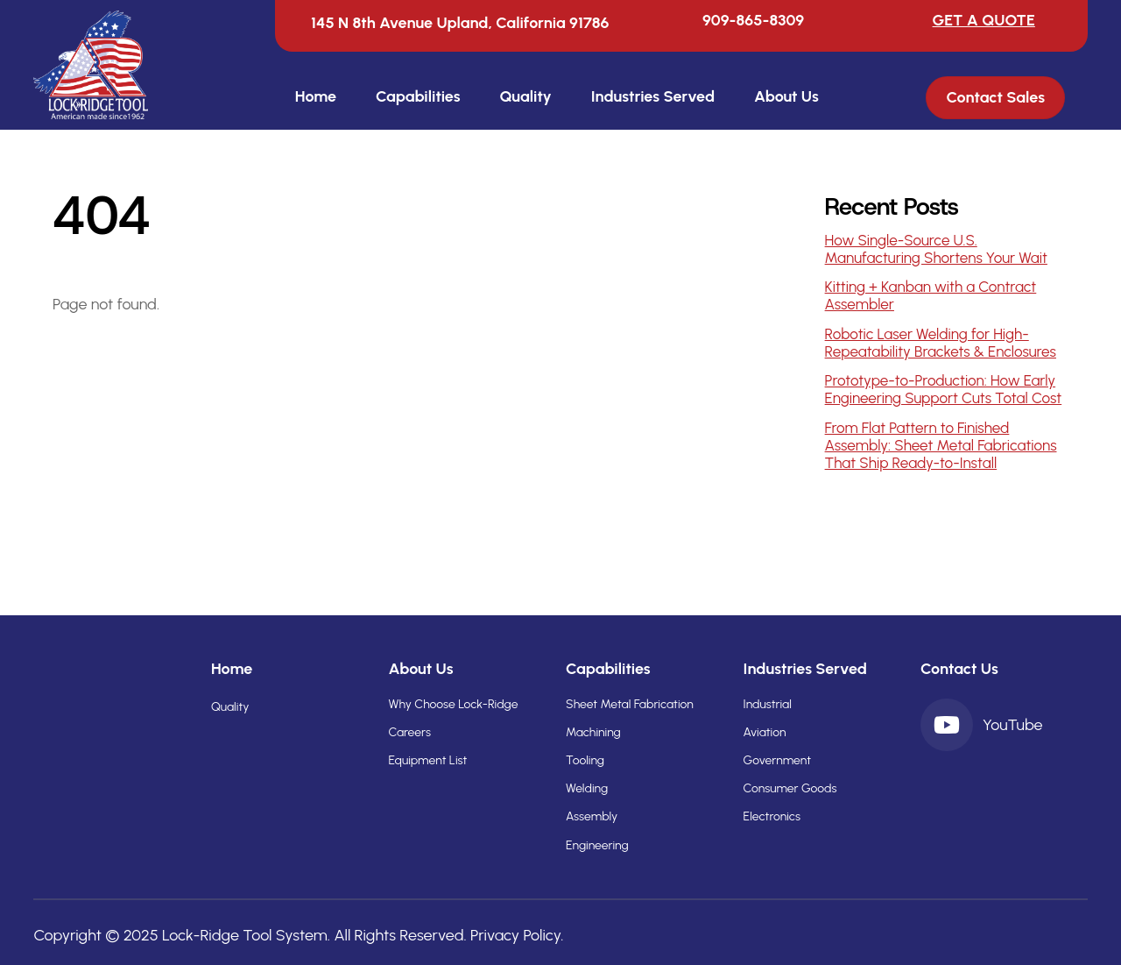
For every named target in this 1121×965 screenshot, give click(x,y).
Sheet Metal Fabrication (630, 704)
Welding (587, 788)
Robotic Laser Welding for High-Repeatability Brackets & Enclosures (940, 342)
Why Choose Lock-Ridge (453, 704)
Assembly (591, 816)
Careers (409, 732)
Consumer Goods (790, 788)
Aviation (765, 732)
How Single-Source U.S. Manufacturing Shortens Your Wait (936, 248)
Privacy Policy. (517, 935)
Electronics (772, 816)
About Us (786, 96)
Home (315, 96)
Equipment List (427, 760)
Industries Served (653, 96)
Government (778, 760)
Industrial (768, 704)
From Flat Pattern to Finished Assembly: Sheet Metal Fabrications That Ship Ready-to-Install (941, 445)
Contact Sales (996, 98)
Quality (525, 96)
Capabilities (418, 96)
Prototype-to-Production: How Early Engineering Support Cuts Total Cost (943, 389)
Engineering (597, 845)
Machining (593, 732)
